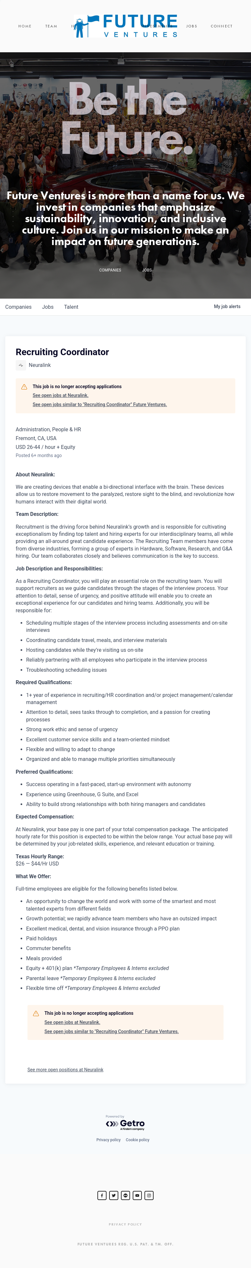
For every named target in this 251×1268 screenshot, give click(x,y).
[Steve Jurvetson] (102, 1195)
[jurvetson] (125, 1195)
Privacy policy (108, 1140)
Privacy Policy (125, 1224)
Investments (157, 26)
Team (51, 26)
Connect (222, 26)
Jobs (191, 26)
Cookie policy (137, 1140)
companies (18, 307)
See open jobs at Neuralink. (61, 395)
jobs (48, 307)
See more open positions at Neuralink (65, 1069)
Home (25, 26)
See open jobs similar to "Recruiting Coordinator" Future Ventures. (100, 404)
